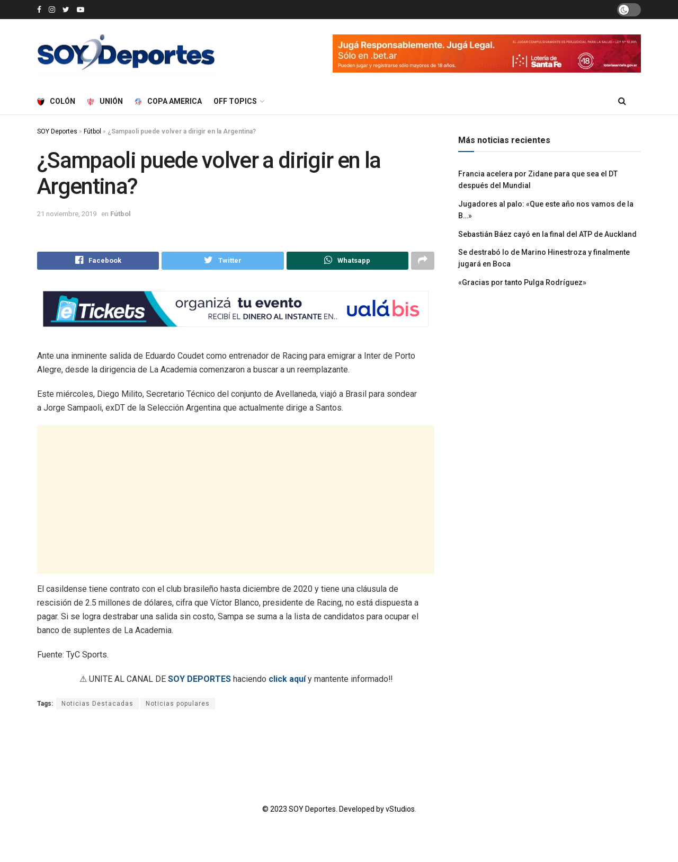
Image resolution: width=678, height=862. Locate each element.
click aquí (287, 681)
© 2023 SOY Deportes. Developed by (324, 811)
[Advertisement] (235, 502)
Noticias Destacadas (97, 705)
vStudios (400, 811)
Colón (56, 101)
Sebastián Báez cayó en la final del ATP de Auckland (547, 234)
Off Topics (235, 101)
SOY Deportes (57, 131)
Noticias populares (178, 705)
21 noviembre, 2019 (66, 214)
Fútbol (92, 131)
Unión (105, 101)
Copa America (168, 101)
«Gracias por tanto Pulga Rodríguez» (522, 282)
